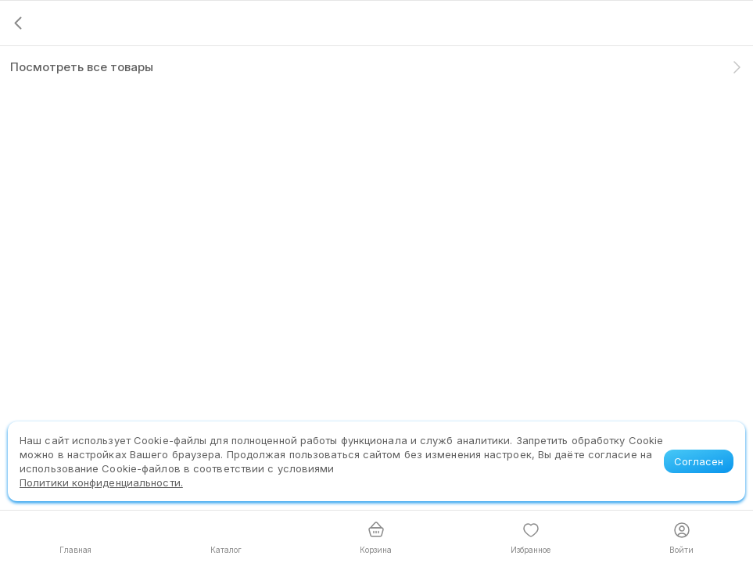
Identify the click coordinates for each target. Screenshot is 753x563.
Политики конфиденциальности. (101, 482)
